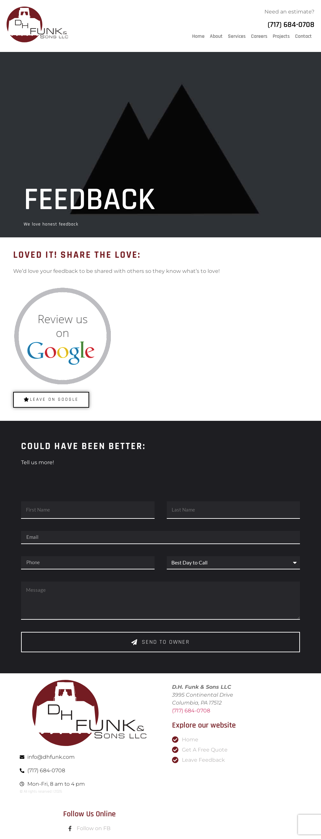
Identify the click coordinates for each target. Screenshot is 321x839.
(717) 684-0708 (291, 25)
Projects (281, 36)
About (216, 36)
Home (198, 36)
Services (237, 36)
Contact (303, 36)
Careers (259, 36)
